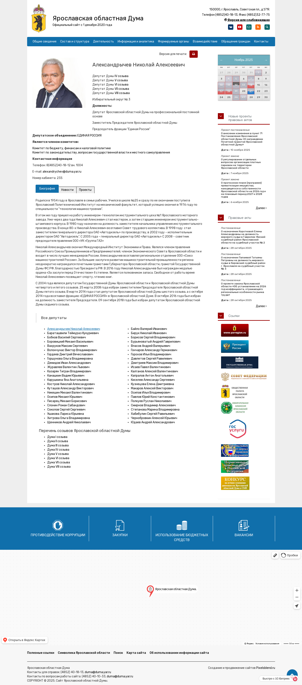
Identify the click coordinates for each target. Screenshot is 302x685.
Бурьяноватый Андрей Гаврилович (155, 341)
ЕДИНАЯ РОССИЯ (89, 135)
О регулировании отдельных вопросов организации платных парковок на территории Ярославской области (241, 163)
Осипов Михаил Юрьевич (64, 397)
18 (228, 91)
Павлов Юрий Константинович (153, 397)
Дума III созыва (58, 445)
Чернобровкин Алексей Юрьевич (154, 418)
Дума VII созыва (58, 462)
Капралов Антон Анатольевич (152, 375)
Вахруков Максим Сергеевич (67, 346)
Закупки (120, 535)
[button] (292, 675)
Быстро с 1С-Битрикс (276, 678)
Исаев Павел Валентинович (151, 367)
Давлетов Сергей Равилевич (151, 358)
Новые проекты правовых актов (240, 118)
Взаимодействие (205, 41)
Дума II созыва (57, 441)
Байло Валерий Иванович (149, 329)
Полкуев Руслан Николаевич (151, 401)
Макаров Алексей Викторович (152, 388)
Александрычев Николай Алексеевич (73, 329)
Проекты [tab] (85, 190)
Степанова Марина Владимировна (155, 409)
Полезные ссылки (40, 653)
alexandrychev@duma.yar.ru (62, 171)
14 (250, 85)
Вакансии (244, 535)
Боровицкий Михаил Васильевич (70, 341)
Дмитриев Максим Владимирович (154, 363)
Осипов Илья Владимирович (150, 392)
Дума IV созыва (58, 450)
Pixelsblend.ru (265, 668)
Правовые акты (239, 218)
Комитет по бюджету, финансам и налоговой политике (71, 148)
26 (236, 97)
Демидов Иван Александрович (69, 363)
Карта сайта (136, 653)
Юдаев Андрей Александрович (153, 422)
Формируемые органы (173, 41)
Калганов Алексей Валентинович (154, 371)
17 (221, 91)
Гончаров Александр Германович (154, 350)
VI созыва (121, 84)
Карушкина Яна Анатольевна (67, 380)
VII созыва (122, 89)
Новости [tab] (67, 190)
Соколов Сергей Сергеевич (66, 409)
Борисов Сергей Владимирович (153, 337)
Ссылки (233, 316)
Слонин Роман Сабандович (66, 405)
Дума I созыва (57, 437)
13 (243, 85)
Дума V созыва (58, 454)
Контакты (261, 41)
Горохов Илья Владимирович (151, 354)
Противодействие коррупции (58, 535)
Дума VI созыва (58, 458)
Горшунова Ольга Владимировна (70, 358)
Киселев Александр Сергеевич (153, 380)
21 (250, 91)
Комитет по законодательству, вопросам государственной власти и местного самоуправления (101, 152)
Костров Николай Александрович (71, 384)
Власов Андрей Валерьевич (150, 346)
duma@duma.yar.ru (98, 672)
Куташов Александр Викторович (70, 388)
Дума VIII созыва (59, 466)
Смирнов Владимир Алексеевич (153, 405)
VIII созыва (122, 93)
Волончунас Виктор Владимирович (72, 350)
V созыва (121, 80)
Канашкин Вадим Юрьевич (65, 375)
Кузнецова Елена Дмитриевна (152, 384)
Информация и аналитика (136, 41)
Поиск (118, 653)
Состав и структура (74, 41)
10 (221, 85)
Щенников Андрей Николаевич (69, 422)
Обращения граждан (235, 41)
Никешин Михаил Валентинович (69, 392)
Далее (261, 208)
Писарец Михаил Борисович (67, 401)
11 (228, 85)
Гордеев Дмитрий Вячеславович (70, 354)
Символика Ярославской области (84, 653)
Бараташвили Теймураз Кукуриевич (73, 333)
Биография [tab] (47, 188)
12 (236, 85)
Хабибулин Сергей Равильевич (153, 414)
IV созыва (121, 76)
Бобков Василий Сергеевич (66, 337)
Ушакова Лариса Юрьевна (65, 414)
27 (243, 97)
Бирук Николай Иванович (149, 333)
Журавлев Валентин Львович (68, 367)
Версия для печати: (174, 54)
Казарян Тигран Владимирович (69, 371)
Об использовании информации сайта (179, 653)
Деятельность (103, 41)
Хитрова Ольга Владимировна (68, 418)
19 (236, 91)
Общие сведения (44, 41)
